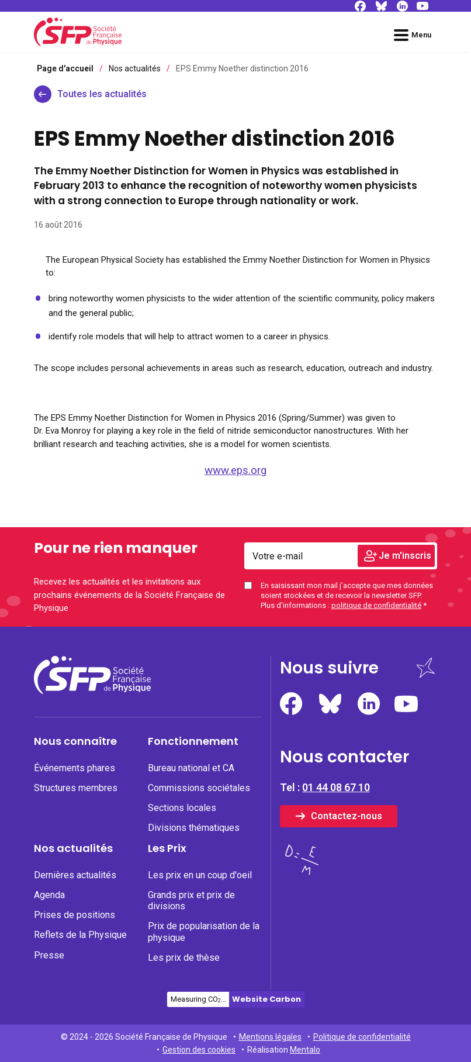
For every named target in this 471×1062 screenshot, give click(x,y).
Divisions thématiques (194, 827)
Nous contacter (344, 756)
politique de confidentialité (376, 605)
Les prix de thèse (184, 957)
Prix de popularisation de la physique (203, 931)
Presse (49, 955)
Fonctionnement (193, 741)
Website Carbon (266, 999)
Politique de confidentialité (362, 1037)
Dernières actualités (75, 875)
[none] (91, 768)
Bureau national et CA (191, 768)
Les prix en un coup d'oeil (200, 875)
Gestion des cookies (199, 1049)
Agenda (49, 895)
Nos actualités (73, 848)
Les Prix (167, 848)
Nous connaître (75, 741)
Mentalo (305, 1049)
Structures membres (75, 787)
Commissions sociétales (199, 787)
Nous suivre (329, 668)
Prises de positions (74, 914)
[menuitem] (91, 788)
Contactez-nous (346, 816)
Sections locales (182, 807)
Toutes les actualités (102, 93)
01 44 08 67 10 (336, 787)
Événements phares (74, 768)
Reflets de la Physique (80, 934)
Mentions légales (270, 1037)
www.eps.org (235, 470)
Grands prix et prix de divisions (191, 900)
